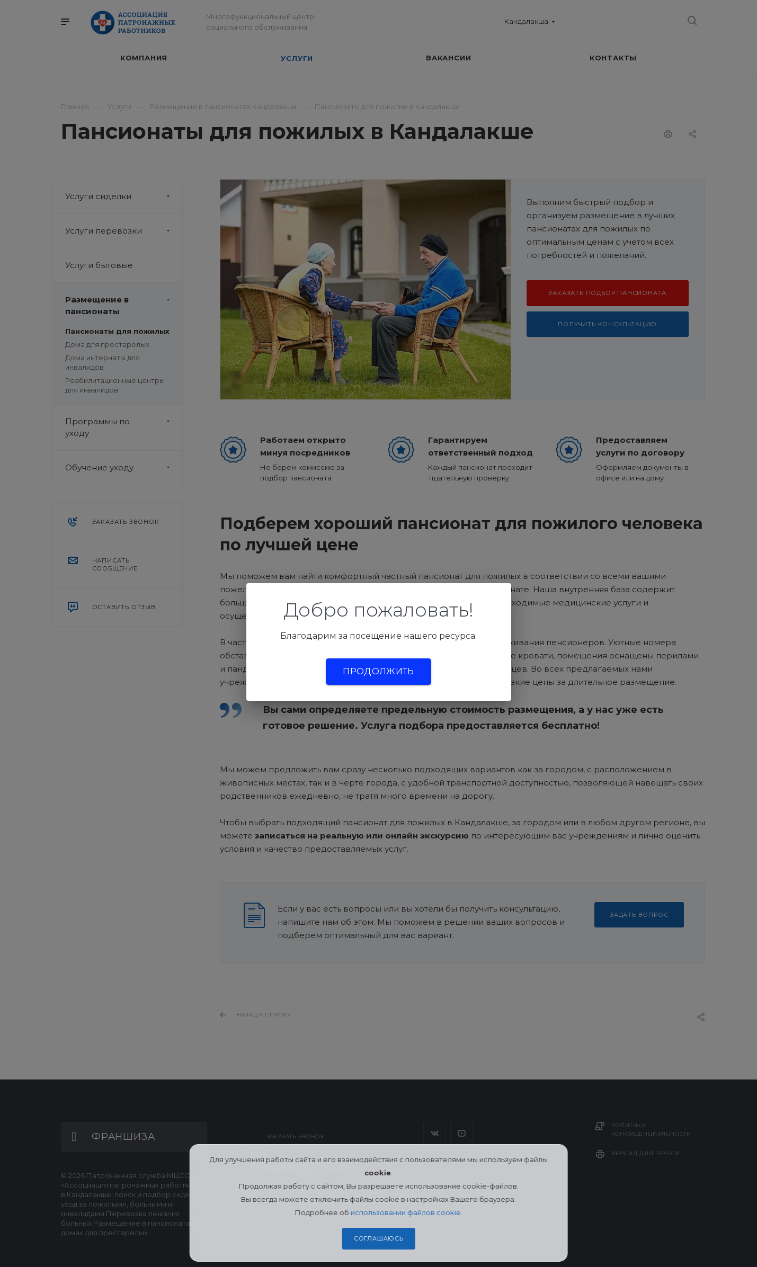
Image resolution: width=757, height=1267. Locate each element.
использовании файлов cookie (406, 1212)
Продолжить (378, 671)
